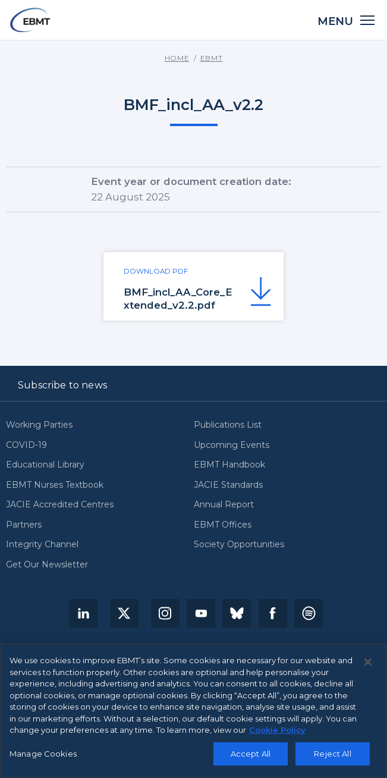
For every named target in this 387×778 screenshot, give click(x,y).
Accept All (250, 753)
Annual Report (224, 504)
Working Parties (39, 425)
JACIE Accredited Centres (60, 504)
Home (177, 58)
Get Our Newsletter (47, 564)
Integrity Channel (42, 544)
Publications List (228, 425)
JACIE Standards (228, 485)
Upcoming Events (231, 445)
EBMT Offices (222, 524)
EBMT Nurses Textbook (54, 485)
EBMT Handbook (229, 464)
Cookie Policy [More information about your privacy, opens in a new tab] (277, 730)
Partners (24, 524)
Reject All (332, 753)
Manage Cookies (43, 753)
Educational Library (45, 464)
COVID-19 (26, 445)
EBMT (211, 58)
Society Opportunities (239, 544)
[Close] (368, 663)
